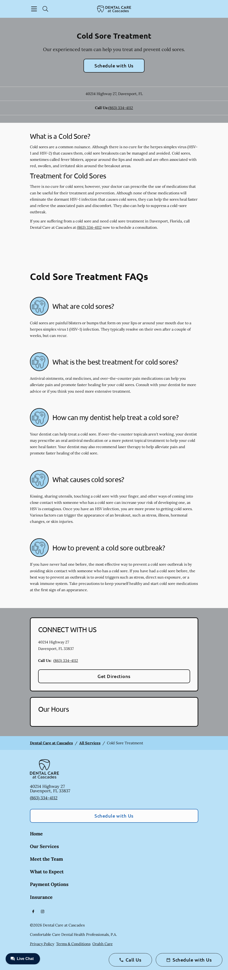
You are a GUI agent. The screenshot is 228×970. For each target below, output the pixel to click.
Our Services (44, 846)
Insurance (41, 897)
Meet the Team (46, 859)
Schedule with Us (114, 66)
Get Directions (114, 676)
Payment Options (49, 884)
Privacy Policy (42, 943)
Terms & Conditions (73, 943)
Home (36, 834)
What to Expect (47, 871)
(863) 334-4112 (120, 107)
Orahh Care (102, 943)
